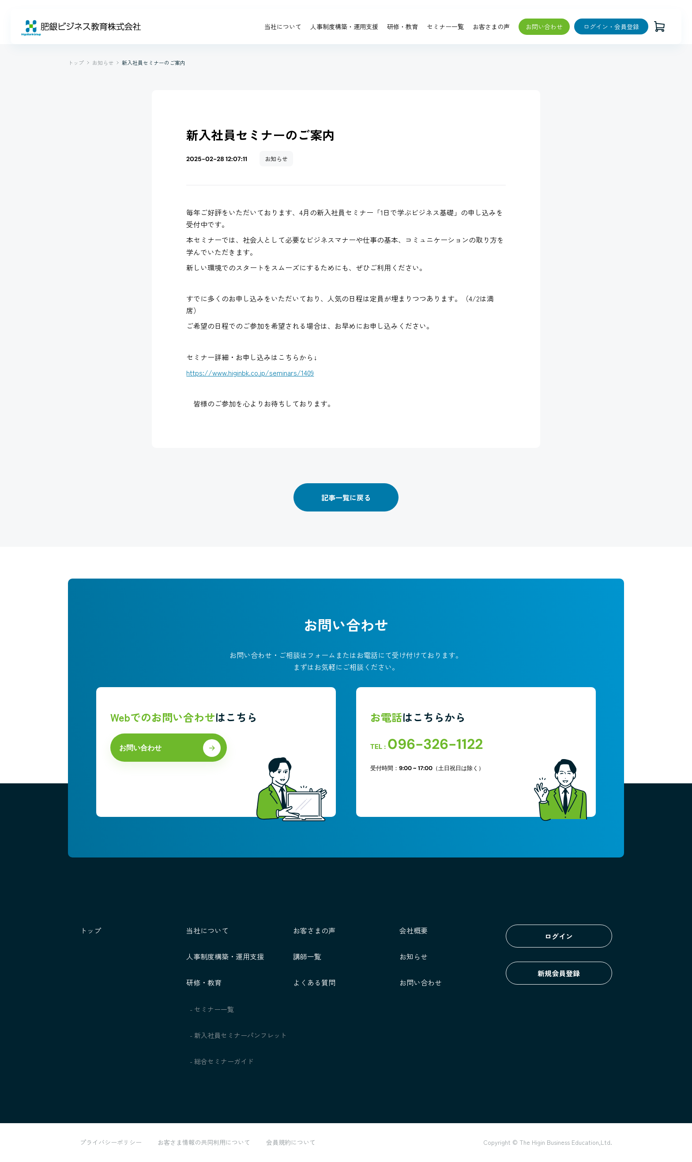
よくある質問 (314, 982)
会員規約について (291, 1142)
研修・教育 (402, 26)
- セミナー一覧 (212, 1009)
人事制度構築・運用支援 (344, 26)
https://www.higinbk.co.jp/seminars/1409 (251, 372)
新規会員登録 (559, 973)
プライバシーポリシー (111, 1142)
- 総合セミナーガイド (222, 1061)
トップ (76, 62)
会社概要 (413, 930)
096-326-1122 (435, 744)
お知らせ (102, 62)
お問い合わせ (544, 26)
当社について (282, 26)
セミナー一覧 (445, 26)
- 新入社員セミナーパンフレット (238, 1035)
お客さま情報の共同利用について (204, 1142)
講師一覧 (307, 956)
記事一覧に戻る (346, 497)
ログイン (559, 936)
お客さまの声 (491, 26)
